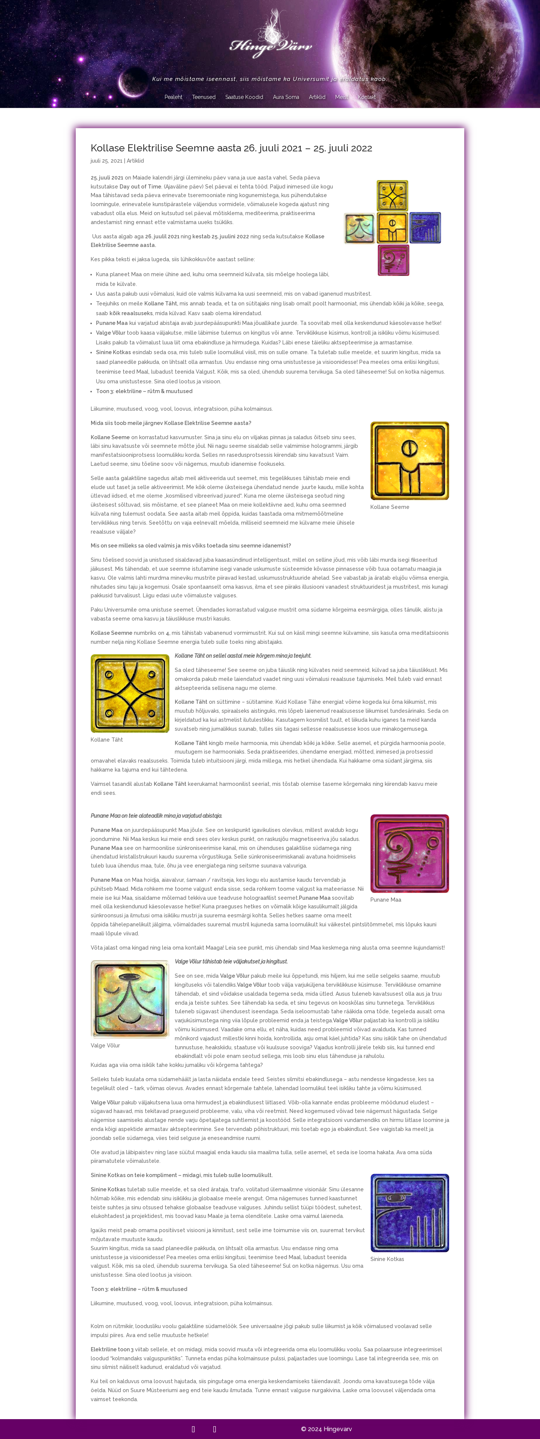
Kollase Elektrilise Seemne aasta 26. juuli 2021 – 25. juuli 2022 (231, 148)
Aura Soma (286, 97)
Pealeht (173, 97)
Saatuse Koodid (244, 97)
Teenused (204, 97)
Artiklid (317, 97)
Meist (341, 97)
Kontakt (367, 97)
